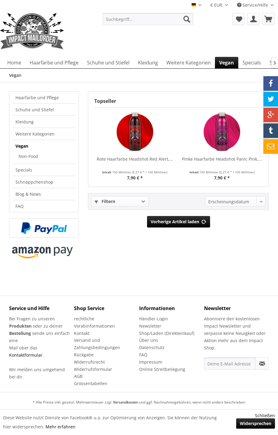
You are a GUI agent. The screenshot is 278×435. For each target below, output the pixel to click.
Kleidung (24, 122)
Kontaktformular (25, 355)
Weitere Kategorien (35, 134)
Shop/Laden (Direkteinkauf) (166, 333)
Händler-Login (153, 319)
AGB (78, 376)
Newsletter (150, 326)
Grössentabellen (90, 383)
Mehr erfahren (60, 427)
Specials (23, 170)
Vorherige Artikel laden (178, 220)
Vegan (21, 146)
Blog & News (28, 194)
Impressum (150, 362)
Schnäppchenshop (34, 182)
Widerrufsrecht (89, 362)
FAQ (19, 206)
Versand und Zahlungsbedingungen (97, 343)
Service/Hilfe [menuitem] (253, 5)
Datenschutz (152, 347)
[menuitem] (148, 19)
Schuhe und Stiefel (34, 110)
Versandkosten (125, 402)
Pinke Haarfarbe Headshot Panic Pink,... (222, 159)
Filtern (105, 201)
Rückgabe (84, 355)
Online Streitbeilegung (162, 369)
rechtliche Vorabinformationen (94, 322)
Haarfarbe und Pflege (37, 97)
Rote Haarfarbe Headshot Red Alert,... (135, 159)
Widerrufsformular (93, 369)
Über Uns (148, 340)
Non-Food (28, 156)
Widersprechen (255, 423)
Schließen (265, 415)
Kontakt (81, 333)
